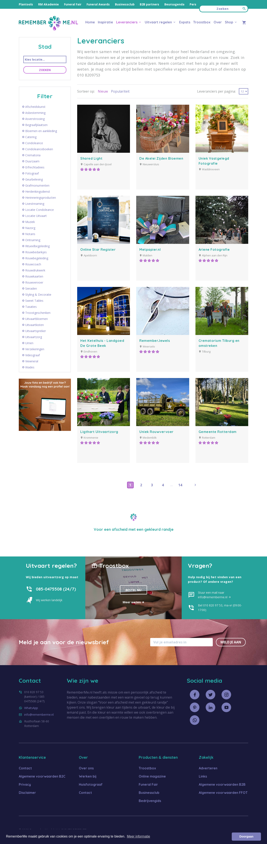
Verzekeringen (34, 349)
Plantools (26, 4)
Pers (193, 4)
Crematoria (32, 155)
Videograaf (32, 355)
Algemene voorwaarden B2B (222, 784)
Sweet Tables (34, 300)
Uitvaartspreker (35, 331)
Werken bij (87, 776)
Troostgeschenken (37, 312)
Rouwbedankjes (36, 252)
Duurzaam (32, 161)
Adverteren (208, 768)
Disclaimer (27, 793)
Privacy (25, 784)
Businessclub (125, 4)
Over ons (86, 768)
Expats (184, 22)
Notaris (30, 234)
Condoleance (34, 143)
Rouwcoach (33, 264)
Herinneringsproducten (40, 197)
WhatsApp (31, 708)
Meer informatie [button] (138, 836)
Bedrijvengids (150, 801)
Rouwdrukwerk (35, 270)
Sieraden (31, 288)
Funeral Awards (98, 4)
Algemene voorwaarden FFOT (223, 793)
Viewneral (31, 361)
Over (218, 22)
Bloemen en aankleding (41, 131)
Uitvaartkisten (34, 324)
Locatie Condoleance (39, 209)
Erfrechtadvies (34, 167)
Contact (25, 768)
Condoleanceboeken (39, 149)
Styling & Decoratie (38, 294)
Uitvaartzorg (33, 337)
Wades (29, 367)
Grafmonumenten (37, 185)
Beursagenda (174, 4)
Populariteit (120, 91)
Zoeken (45, 70)
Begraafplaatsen (36, 124)
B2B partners (149, 4)
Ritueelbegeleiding (37, 246)
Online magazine (152, 776)
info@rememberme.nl (39, 715)
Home (90, 22)
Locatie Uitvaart (36, 215)
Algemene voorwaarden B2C (42, 776)
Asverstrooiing (35, 118)
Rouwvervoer (34, 282)
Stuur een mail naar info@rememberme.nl (214, 595)
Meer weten (134, 602)
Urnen (29, 343)
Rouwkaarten (34, 276)
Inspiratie (105, 22)
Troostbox (201, 22)
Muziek (30, 221)
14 (180, 485)
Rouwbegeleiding (36, 258)
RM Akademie (48, 4)
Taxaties (31, 306)
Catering (31, 137)
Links (203, 776)
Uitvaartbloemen (36, 318)
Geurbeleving (34, 179)
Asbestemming (35, 112)
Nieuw (103, 91)
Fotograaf (32, 173)
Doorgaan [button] (246, 836)
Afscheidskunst (35, 106)
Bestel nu (133, 590)
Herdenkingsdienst (37, 191)
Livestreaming (34, 203)
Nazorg (30, 228)
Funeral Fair (72, 4)
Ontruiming (32, 240)
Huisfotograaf (90, 784)
